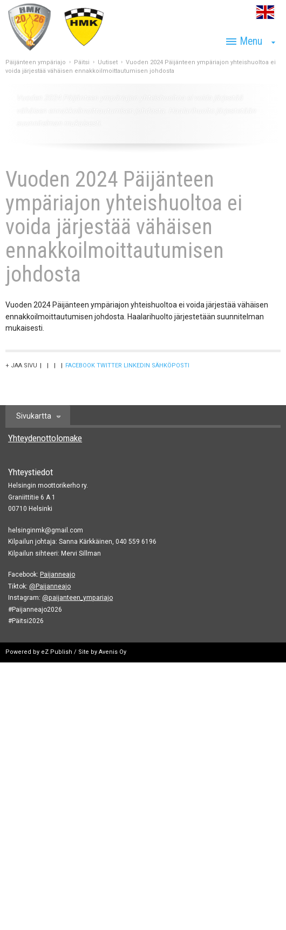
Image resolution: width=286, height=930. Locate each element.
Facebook (80, 365)
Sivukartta (33, 416)
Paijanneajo (57, 574)
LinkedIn (137, 365)
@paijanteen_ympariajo (77, 597)
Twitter (109, 365)
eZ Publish (56, 651)
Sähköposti (170, 365)
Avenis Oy (112, 651)
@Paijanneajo (50, 586)
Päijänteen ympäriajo (35, 62)
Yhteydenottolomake (45, 438)
